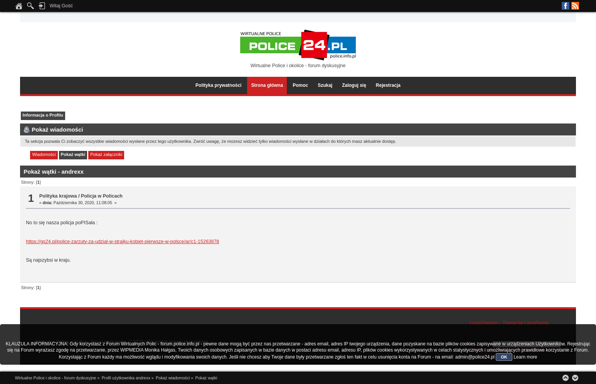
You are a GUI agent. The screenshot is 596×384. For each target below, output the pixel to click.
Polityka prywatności (218, 85)
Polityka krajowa (58, 196)
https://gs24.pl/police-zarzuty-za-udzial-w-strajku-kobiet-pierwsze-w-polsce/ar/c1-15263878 (122, 241)
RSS (575, 6)
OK (504, 357)
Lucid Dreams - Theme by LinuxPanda (509, 323)
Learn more (525, 357)
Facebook (565, 6)
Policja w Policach (102, 196)
